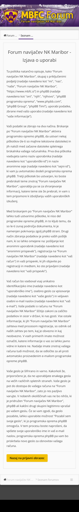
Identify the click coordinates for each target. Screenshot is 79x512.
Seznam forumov (48, 480)
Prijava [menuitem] (73, 6)
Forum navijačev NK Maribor (21, 480)
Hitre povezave (15, 6)
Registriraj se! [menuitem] (52, 6)
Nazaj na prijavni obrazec (27, 458)
